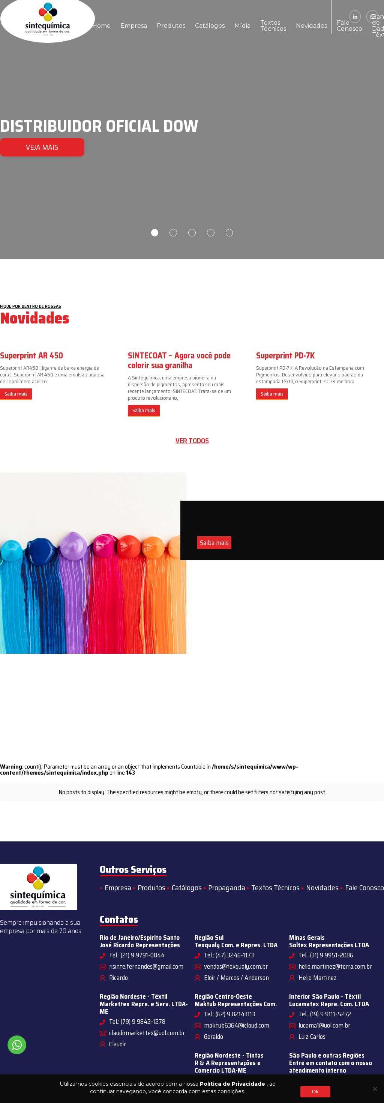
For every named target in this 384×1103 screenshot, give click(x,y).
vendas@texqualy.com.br (236, 966)
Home (98, 17)
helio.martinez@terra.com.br (335, 966)
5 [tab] (229, 232)
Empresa (124, 17)
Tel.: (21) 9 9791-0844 (137, 955)
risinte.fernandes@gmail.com (146, 966)
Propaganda (226, 887)
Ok (315, 1091)
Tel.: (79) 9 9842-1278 (137, 1021)
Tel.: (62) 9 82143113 (229, 1014)
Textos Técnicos (231, 17)
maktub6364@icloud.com (236, 1025)
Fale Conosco (289, 17)
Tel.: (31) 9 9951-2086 (325, 955)
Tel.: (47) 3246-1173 (229, 955)
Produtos (152, 17)
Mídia (208, 17)
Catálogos (182, 17)
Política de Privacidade (232, 1083)
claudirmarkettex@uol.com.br (147, 1033)
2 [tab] (173, 232)
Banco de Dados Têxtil (314, 17)
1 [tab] (154, 232)
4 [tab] (210, 232)
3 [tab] (192, 232)
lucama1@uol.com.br (324, 1025)
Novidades (260, 17)
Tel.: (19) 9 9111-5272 (324, 1014)
